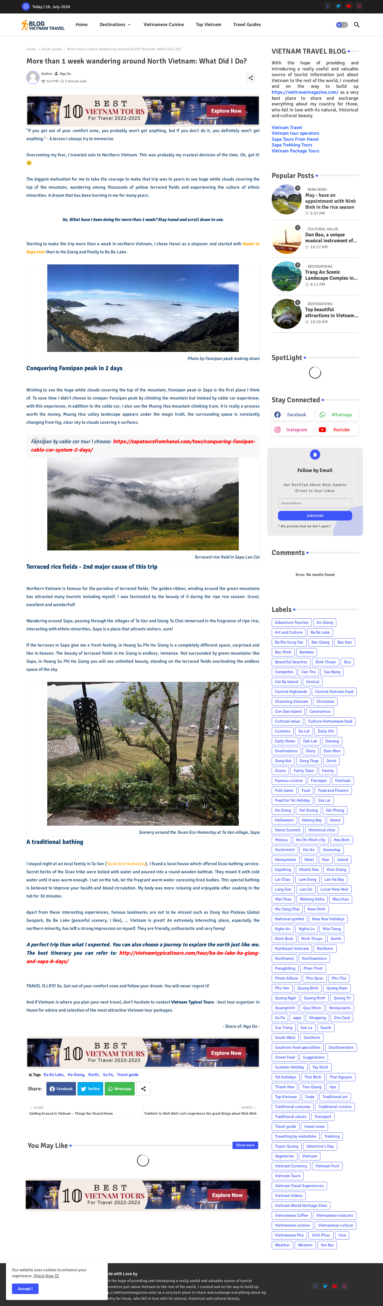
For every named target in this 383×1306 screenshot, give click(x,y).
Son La (306, 1027)
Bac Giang (320, 642)
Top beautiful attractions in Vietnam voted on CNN (329, 313)
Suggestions (314, 1057)
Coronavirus (320, 711)
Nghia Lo (306, 928)
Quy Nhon (312, 1007)
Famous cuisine (289, 780)
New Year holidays (328, 918)
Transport (322, 1116)
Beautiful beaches (291, 662)
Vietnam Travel (287, 128)
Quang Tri (342, 998)
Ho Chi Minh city (311, 839)
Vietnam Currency (291, 1166)
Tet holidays (285, 1077)
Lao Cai (306, 889)
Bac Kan (345, 642)
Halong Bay (312, 820)
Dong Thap (309, 760)
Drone (280, 770)
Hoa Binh (342, 839)
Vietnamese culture (335, 1225)
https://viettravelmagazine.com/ (305, 92)
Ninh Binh (284, 938)
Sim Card (342, 1017)
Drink (331, 760)
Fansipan (319, 780)
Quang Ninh (315, 998)
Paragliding (285, 968)
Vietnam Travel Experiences (299, 1185)
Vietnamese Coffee (291, 1215)
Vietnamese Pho (289, 1235)
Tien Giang (311, 1086)
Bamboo (307, 652)
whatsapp (342, 415)
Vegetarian (284, 1156)
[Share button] (143, 1088)
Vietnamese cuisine (164, 25)
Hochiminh (285, 849)
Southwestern (341, 1047)
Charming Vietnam (291, 701)
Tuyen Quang (286, 1146)
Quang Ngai (285, 998)
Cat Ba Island (286, 681)
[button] (342, 25)
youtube (341, 430)
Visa (342, 1235)
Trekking (332, 1136)
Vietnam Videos (289, 1195)
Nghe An (283, 928)
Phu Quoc (314, 978)
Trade (309, 1096)
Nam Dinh (317, 909)
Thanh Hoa (284, 1086)
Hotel (309, 859)
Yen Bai (327, 1245)
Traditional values (290, 1116)
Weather (282, 1245)
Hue (325, 859)
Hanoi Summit (287, 830)
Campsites (284, 671)
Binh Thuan (325, 662)
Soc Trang (283, 1027)
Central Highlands (291, 691)
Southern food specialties (297, 1047)
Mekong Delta (312, 899)
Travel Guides (247, 25)
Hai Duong (308, 810)
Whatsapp (122, 1088)
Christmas (325, 701)
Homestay (332, 849)
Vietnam (309, 1156)
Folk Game (284, 790)
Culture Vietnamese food (330, 721)
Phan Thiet (313, 968)
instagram (296, 430)
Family (328, 770)
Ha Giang (76, 1074)
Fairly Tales (304, 770)
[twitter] (338, 6)
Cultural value (287, 721)
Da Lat (304, 731)
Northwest (284, 958)
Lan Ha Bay (334, 879)
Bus (347, 662)
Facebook (65, 1088)
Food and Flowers (333, 790)
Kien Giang (336, 869)
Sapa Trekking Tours (292, 145)
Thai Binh (312, 1077)
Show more (245, 1145)
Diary (310, 750)
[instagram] (359, 6)
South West (285, 1037)
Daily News (285, 741)
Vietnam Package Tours (295, 151)
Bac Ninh (283, 652)
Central (312, 681)
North (93, 1074)
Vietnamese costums (334, 1215)
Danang (332, 741)
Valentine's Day (320, 1146)
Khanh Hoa (309, 869)
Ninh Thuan (312, 938)
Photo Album (286, 978)
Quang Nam (336, 988)
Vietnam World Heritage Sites (301, 1205)
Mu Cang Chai (287, 909)
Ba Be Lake (53, 1074)
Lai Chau (283, 879)
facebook (296, 415)
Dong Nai (283, 760)
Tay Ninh (320, 1067)
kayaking (283, 869)
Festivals (343, 780)
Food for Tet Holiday (292, 800)
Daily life (326, 731)
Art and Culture (289, 632)
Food (306, 790)
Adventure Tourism (291, 622)
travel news (314, 1126)
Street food (285, 1057)
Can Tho (308, 671)
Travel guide (51, 49)
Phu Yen (282, 988)
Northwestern (314, 958)
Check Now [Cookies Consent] (44, 1275)
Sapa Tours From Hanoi (295, 139)
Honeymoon (285, 859)
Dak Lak (310, 741)
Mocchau (340, 899)
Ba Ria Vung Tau (289, 642)
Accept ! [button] (25, 1288)
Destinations (112, 25)
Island (342, 859)
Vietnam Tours (287, 1175)
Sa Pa (108, 1074)
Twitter (94, 1088)
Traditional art (335, 1096)
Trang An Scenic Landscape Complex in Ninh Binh (329, 275)
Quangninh (285, 1007)
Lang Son (283, 889)
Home (82, 25)
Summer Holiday (289, 1067)
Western (305, 1245)
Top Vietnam (208, 25)
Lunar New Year (334, 889)
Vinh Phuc (321, 1235)
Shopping (317, 1017)
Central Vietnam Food (334, 691)
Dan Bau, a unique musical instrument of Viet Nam (329, 238)
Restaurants (340, 1007)
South (325, 1027)
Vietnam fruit (327, 1166)
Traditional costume (292, 1106)
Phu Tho (339, 978)
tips (332, 1086)
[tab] (82, 24)
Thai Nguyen (340, 1077)
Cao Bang (332, 671)
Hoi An (309, 849)
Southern (311, 1037)
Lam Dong (307, 879)
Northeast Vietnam (292, 948)
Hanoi (335, 820)
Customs (282, 731)
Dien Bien (332, 750)
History (281, 839)
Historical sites (321, 830)
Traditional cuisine (335, 1106)
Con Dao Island (288, 711)
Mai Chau (283, 899)
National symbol (289, 918)
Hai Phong (335, 810)
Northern (325, 948)
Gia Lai (324, 800)
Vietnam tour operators (295, 133)
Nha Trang (332, 928)
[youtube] (348, 6)
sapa (297, 1017)
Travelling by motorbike (295, 1136)
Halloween (284, 820)
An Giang (325, 622)
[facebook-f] (328, 6)
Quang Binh (307, 988)
